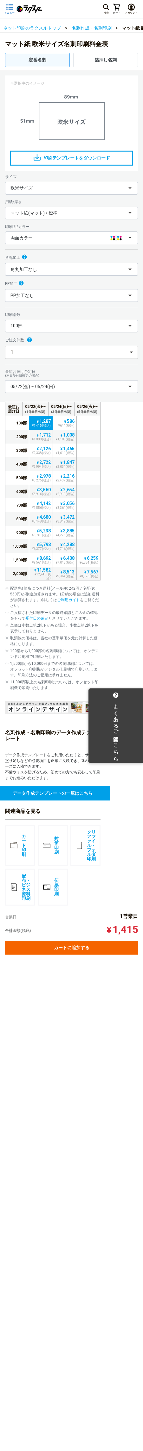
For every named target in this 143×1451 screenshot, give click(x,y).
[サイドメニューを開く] (9, 9)
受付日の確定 (36, 618)
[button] (71, 188)
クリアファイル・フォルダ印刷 (85, 845)
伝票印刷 (51, 887)
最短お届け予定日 (71, 373)
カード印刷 (18, 845)
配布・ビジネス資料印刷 (20, 887)
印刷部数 (12, 314)
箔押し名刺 (105, 59)
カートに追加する (71, 947)
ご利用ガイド (68, 600)
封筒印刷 (51, 845)
